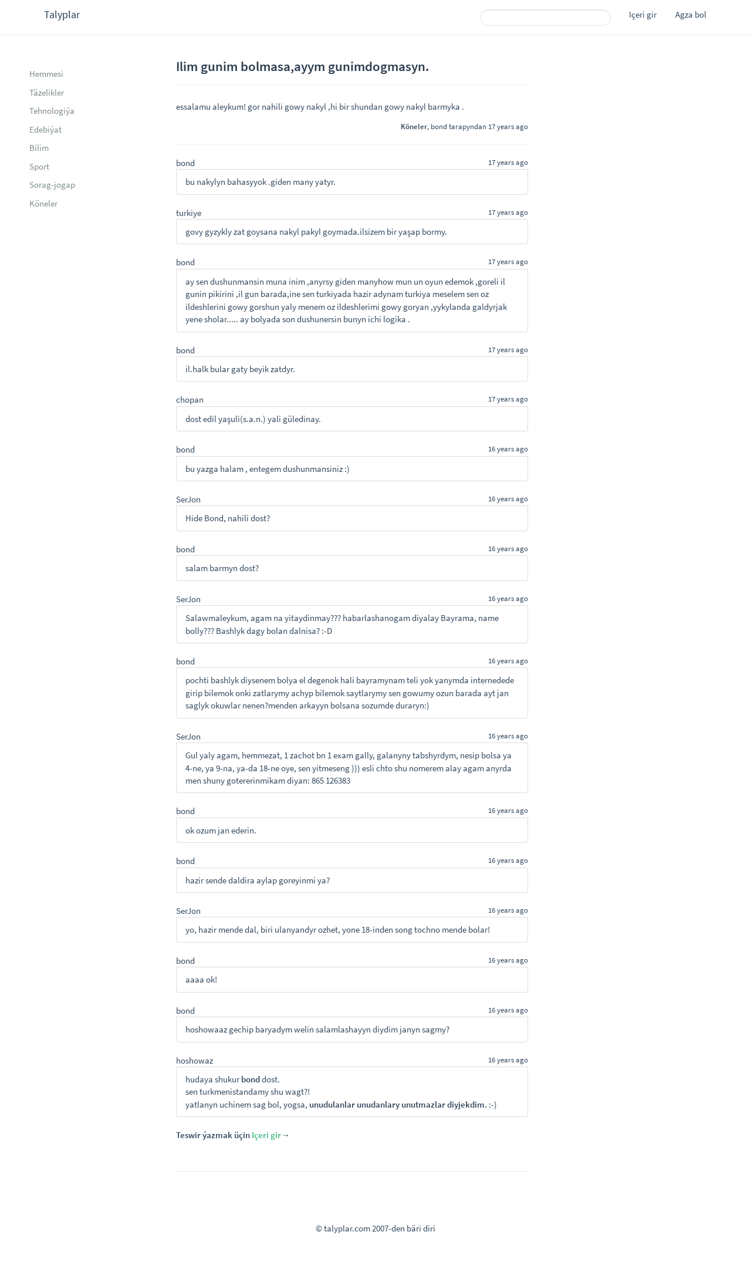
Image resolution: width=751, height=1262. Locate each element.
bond (439, 126)
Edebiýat (45, 129)
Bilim (39, 147)
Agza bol (690, 14)
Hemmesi (46, 73)
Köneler (43, 203)
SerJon (188, 499)
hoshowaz (194, 1060)
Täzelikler (46, 92)
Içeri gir (643, 14)
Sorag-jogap (52, 184)
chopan (190, 399)
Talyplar (62, 14)
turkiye (188, 212)
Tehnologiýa (52, 110)
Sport (39, 166)
